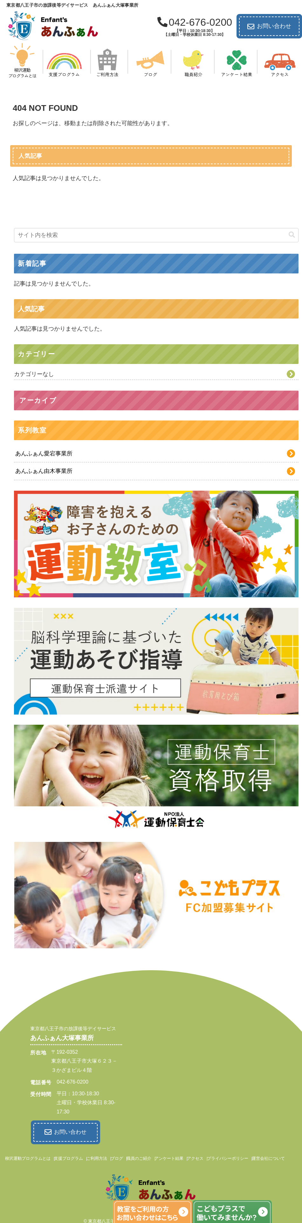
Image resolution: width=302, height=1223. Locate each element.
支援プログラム (68, 1157)
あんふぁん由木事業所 (43, 471)
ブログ (117, 1157)
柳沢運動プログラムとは (28, 1157)
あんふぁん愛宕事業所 (43, 453)
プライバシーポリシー (227, 1157)
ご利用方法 (96, 1157)
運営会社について (268, 1157)
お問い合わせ (269, 26)
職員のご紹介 (139, 1157)
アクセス (195, 1157)
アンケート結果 (168, 1157)
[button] (292, 235)
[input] (156, 235)
